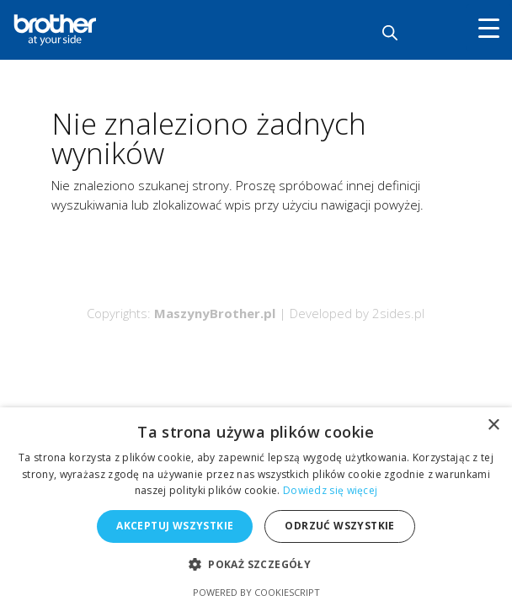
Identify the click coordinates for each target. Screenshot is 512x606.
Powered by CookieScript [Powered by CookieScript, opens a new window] (256, 592)
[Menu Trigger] (489, 27)
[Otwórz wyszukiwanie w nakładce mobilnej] (389, 32)
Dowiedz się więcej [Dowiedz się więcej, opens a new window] (330, 490)
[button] (256, 565)
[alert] (256, 506)
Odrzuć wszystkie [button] (339, 525)
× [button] (493, 425)
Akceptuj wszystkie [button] (174, 525)
